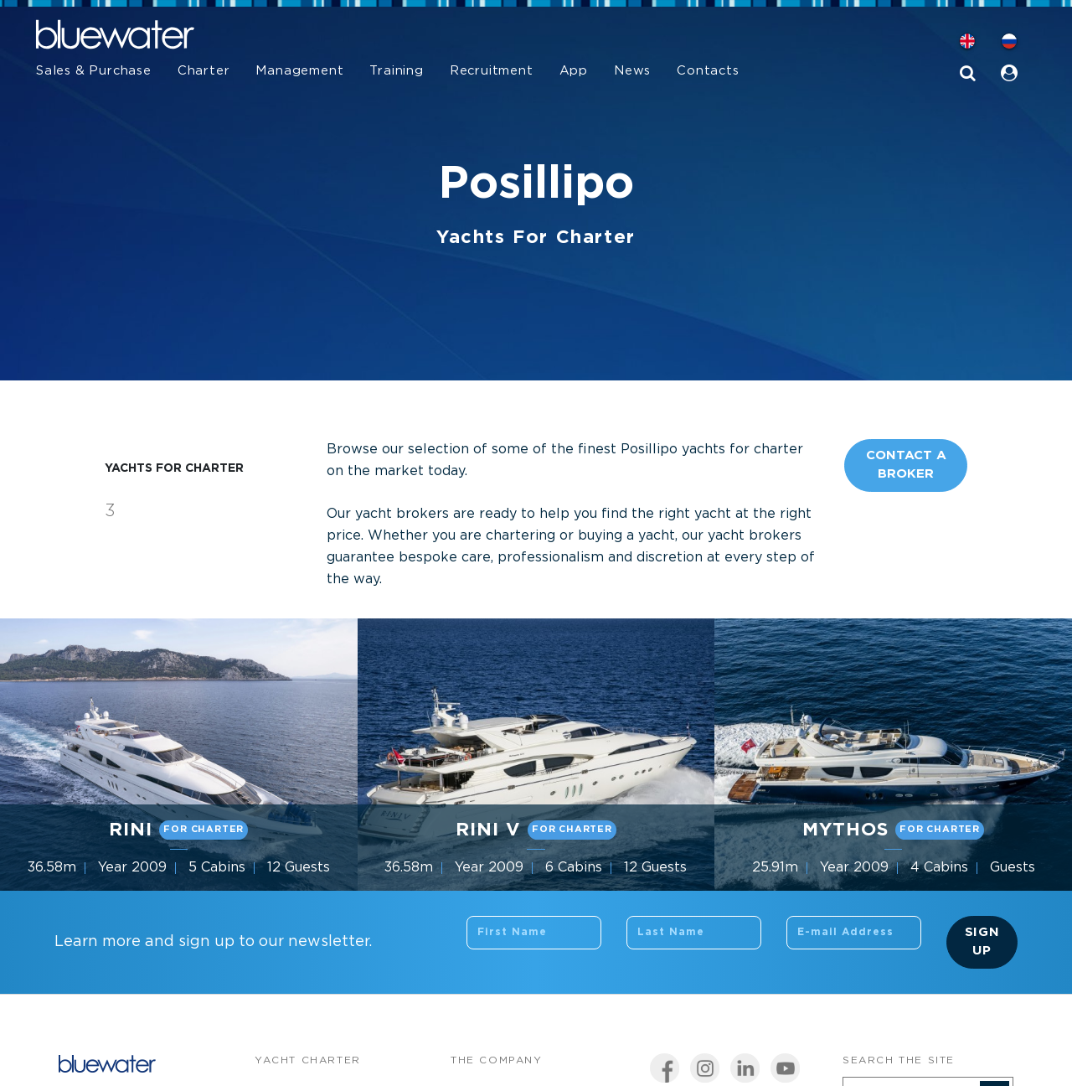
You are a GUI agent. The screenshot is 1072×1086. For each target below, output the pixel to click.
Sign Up (982, 942)
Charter (204, 70)
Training (396, 70)
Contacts (708, 70)
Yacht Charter (308, 1060)
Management (299, 70)
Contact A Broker (906, 465)
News (632, 70)
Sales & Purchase (94, 70)
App (573, 70)
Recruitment (491, 70)
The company (497, 1060)
